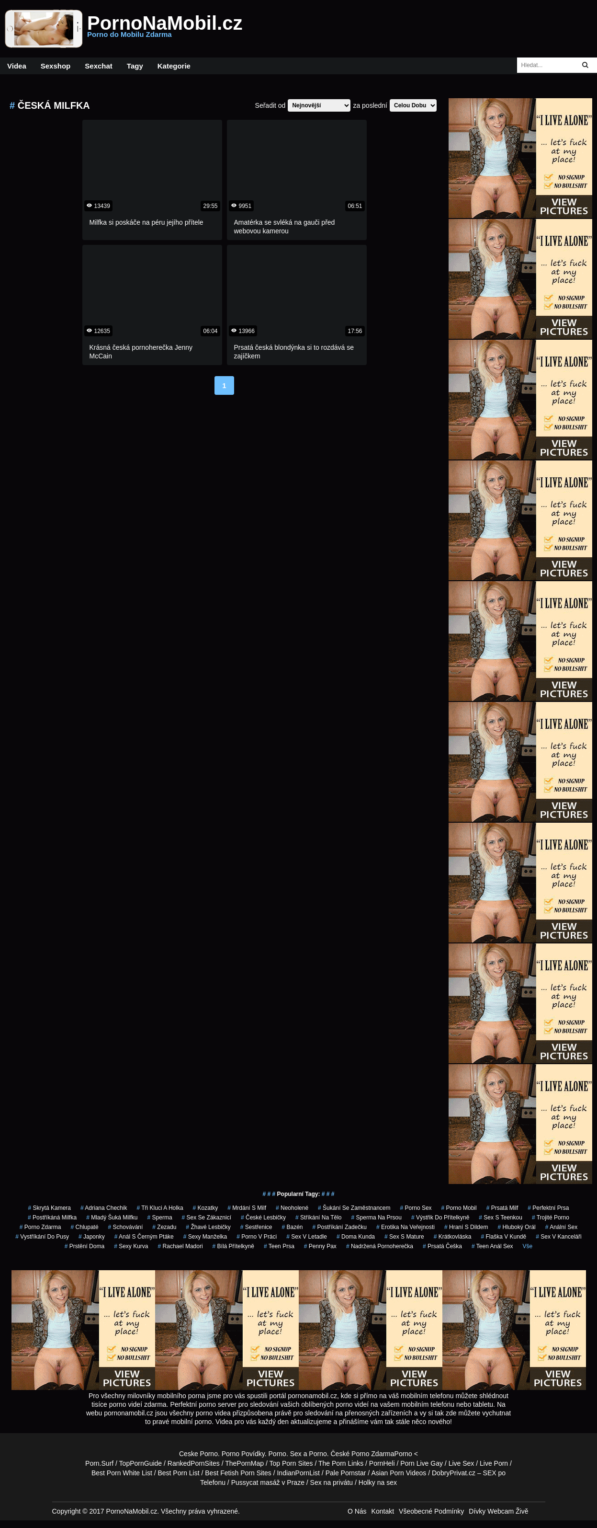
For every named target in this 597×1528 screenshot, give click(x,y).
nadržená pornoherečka (379, 1246)
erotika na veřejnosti (405, 1227)
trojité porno (550, 1217)
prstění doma (84, 1246)
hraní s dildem (466, 1227)
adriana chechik (103, 1208)
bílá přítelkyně (233, 1246)
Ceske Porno (198, 1454)
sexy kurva (131, 1246)
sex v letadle (306, 1236)
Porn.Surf (99, 1463)
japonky (92, 1236)
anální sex (561, 1227)
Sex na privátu (331, 1482)
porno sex (416, 1208)
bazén (292, 1227)
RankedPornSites (194, 1463)
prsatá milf (502, 1208)
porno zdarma (40, 1227)
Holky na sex (378, 1482)
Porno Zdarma (372, 1454)
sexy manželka (205, 1236)
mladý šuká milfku (111, 1217)
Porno (277, 1454)
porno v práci (257, 1236)
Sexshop (56, 66)
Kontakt (383, 1511)
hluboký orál (516, 1227)
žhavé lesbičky (208, 1227)
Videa (16, 66)
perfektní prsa (548, 1208)
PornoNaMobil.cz (164, 29)
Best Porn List (178, 1473)
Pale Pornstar (346, 1473)
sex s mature (404, 1236)
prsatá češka (442, 1246)
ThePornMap (244, 1463)
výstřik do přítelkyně (440, 1217)
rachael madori (180, 1246)
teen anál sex (492, 1246)
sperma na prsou (376, 1217)
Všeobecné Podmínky (431, 1511)
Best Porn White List (121, 1473)
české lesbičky (263, 1217)
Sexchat (99, 66)
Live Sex (461, 1463)
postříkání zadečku (340, 1227)
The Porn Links (340, 1463)
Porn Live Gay (421, 1463)
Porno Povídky (243, 1454)
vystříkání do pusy (42, 1236)
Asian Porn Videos (398, 1473)
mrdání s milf (246, 1208)
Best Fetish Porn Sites (238, 1473)
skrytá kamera (49, 1208)
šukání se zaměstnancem (354, 1208)
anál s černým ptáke (144, 1236)
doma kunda (356, 1236)
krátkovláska (453, 1236)
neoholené (292, 1208)
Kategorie (174, 66)
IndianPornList (298, 1473)
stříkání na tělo (318, 1217)
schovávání (125, 1227)
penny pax (320, 1246)
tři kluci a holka (159, 1208)
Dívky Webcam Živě (498, 1511)
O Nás (357, 1511)
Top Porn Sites (291, 1463)
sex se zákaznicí (206, 1217)
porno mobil (459, 1208)
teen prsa (279, 1246)
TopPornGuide (140, 1463)
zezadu (164, 1227)
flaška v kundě (503, 1236)
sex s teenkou (500, 1217)
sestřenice (256, 1227)
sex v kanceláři (558, 1236)
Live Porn (494, 1463)
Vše (528, 1246)
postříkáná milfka (52, 1217)
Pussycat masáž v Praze (267, 1482)
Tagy (135, 66)
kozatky (205, 1208)
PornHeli (382, 1463)
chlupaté (85, 1227)
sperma (159, 1217)
